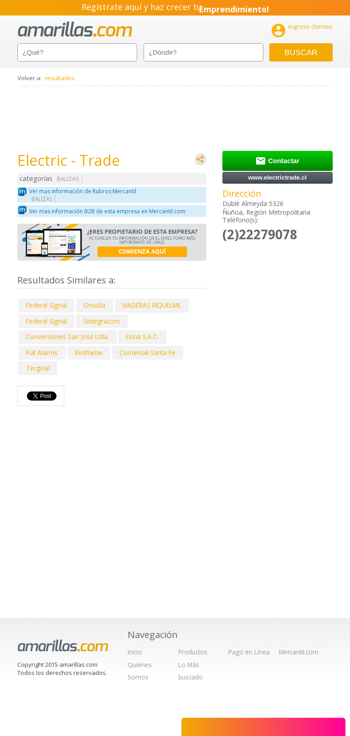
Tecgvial (38, 368)
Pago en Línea (249, 652)
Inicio (135, 652)
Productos (192, 652)
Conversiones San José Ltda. (67, 336)
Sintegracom (101, 321)
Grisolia (94, 305)
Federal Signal (46, 305)
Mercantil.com (299, 652)
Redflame (89, 352)
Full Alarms (42, 352)
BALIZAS (68, 179)
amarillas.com (75, 29)
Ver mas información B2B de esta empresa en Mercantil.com (107, 211)
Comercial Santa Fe (147, 352)
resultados (60, 78)
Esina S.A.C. (142, 336)
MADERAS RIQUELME (151, 305)
